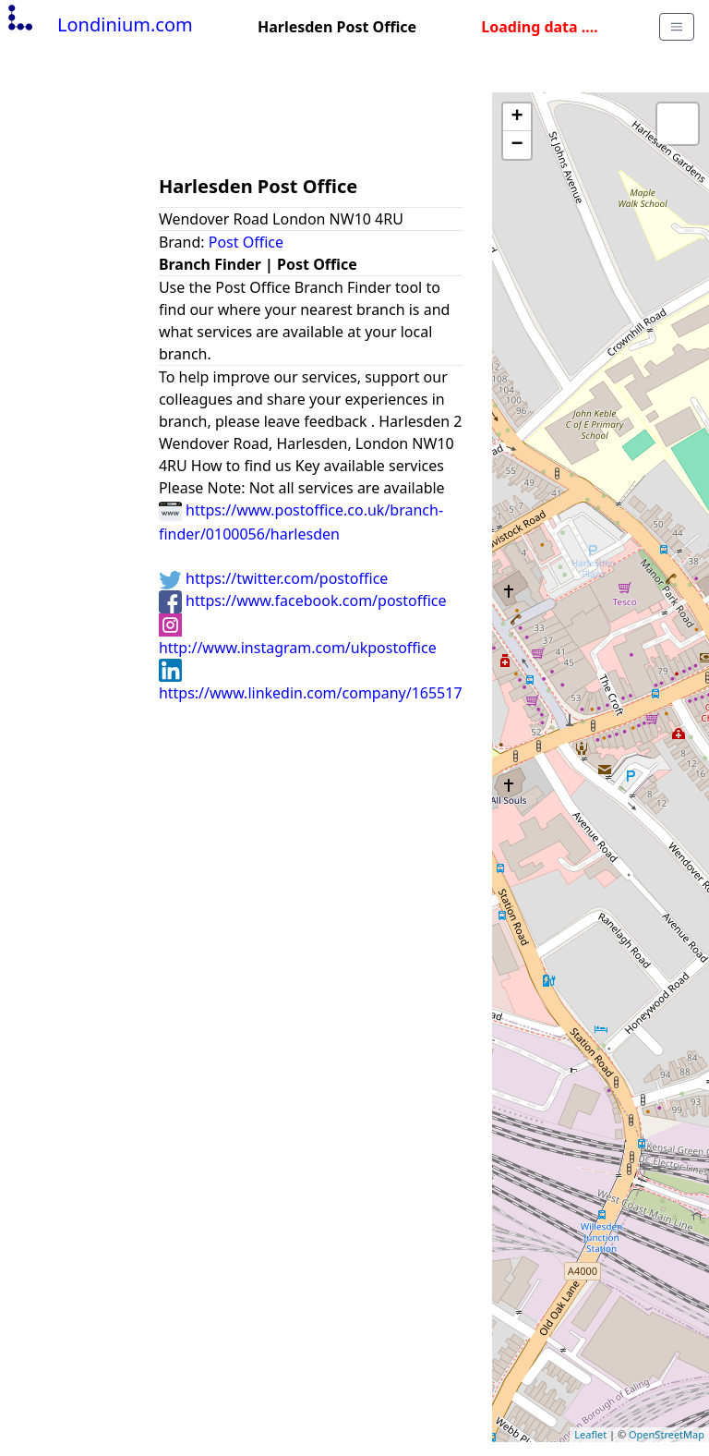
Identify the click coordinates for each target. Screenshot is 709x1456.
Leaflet (590, 1434)
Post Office (246, 242)
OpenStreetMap (666, 1434)
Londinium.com (98, 24)
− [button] (517, 145)
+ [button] (517, 117)
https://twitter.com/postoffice (273, 578)
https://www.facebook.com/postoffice (303, 600)
